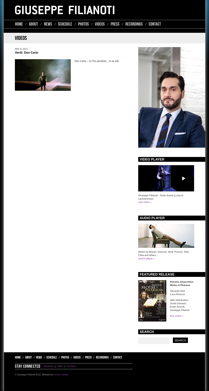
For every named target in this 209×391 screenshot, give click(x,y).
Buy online (175, 315)
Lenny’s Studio (60, 374)
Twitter (60, 366)
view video (144, 202)
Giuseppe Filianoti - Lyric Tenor (64, 10)
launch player (145, 258)
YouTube (71, 366)
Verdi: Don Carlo (26, 52)
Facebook (48, 366)
